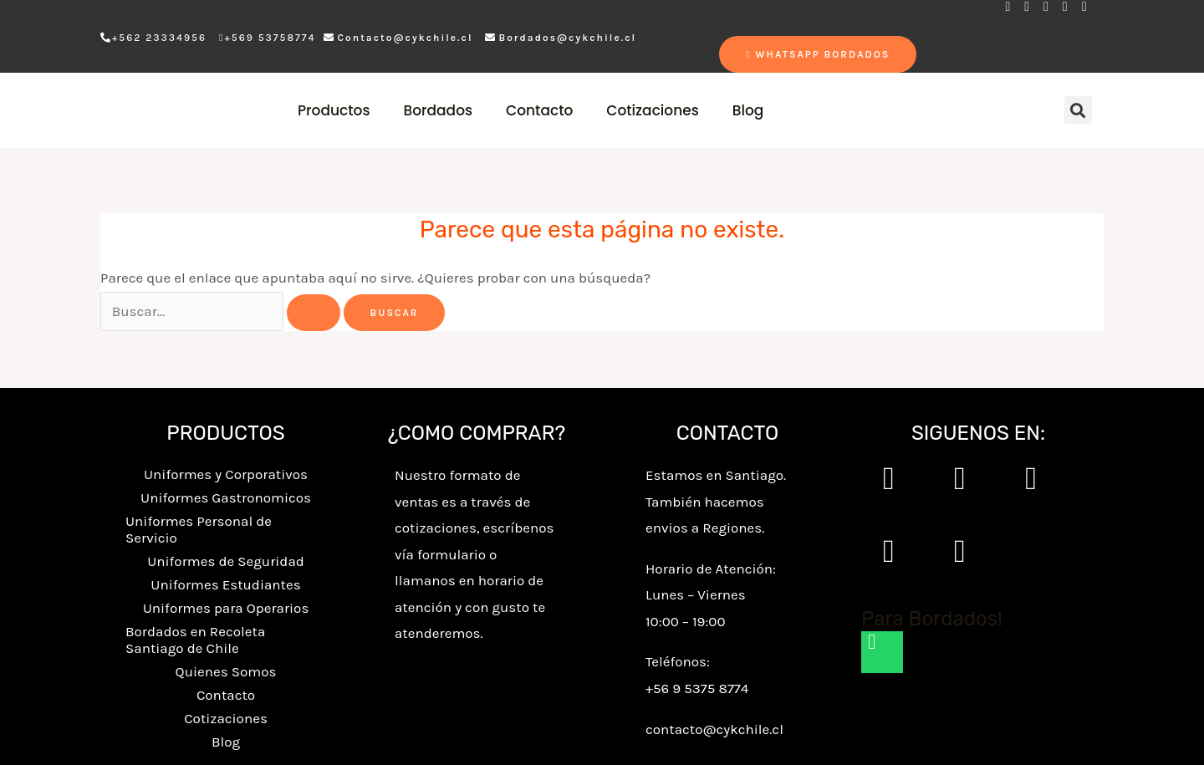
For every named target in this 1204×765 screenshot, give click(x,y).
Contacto (539, 110)
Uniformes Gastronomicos (225, 497)
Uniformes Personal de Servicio (198, 529)
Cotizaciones (652, 110)
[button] (1078, 110)
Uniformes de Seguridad (225, 561)
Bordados (437, 110)
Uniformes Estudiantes (225, 584)
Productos (334, 110)
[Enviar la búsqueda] (313, 312)
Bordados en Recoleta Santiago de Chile (195, 639)
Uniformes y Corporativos (226, 474)
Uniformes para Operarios (226, 607)
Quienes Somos (226, 671)
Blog (748, 110)
